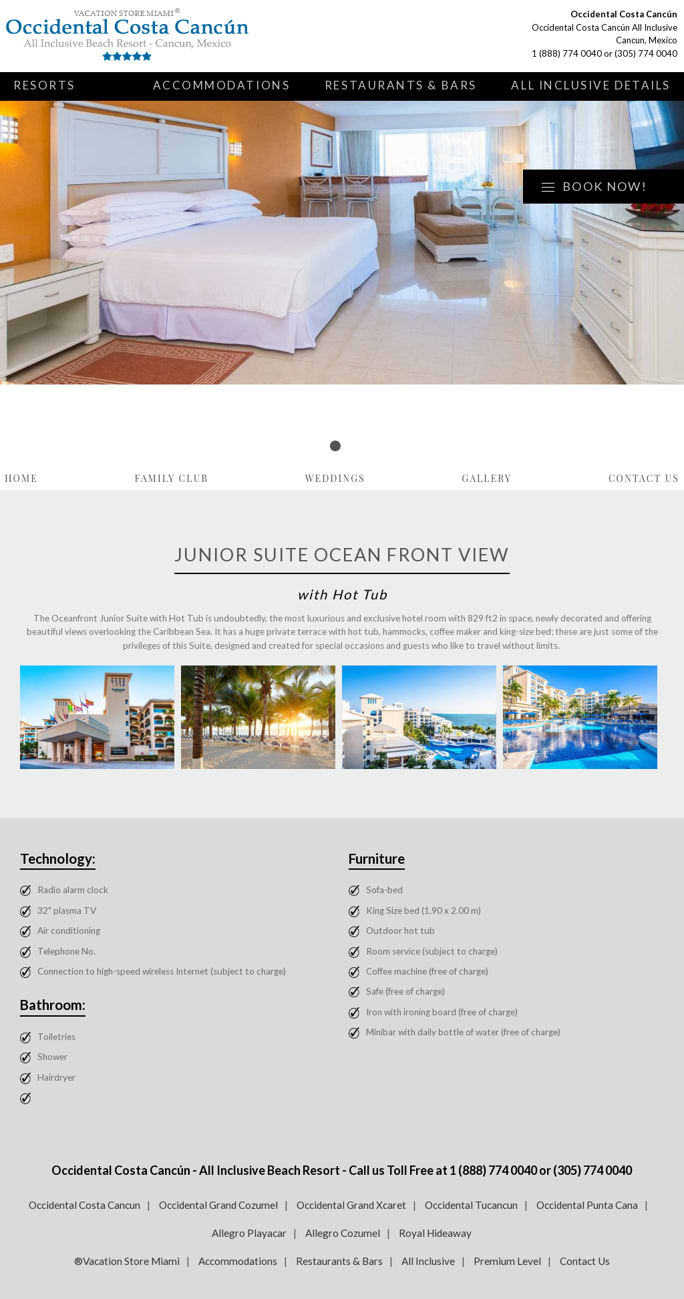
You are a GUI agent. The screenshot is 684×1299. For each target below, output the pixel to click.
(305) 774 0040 (646, 53)
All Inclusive (428, 1261)
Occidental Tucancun (471, 1205)
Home (21, 478)
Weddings (335, 478)
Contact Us (644, 478)
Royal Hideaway (435, 1233)
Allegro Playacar (249, 1233)
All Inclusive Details (591, 85)
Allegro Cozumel (342, 1233)
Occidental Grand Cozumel (218, 1205)
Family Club (172, 478)
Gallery (487, 478)
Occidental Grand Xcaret (351, 1205)
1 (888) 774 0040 (567, 53)
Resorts (44, 85)
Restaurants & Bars (401, 85)
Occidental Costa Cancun (84, 1205)
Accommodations (222, 85)
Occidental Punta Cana (587, 1205)
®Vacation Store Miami (127, 1261)
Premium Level (507, 1261)
